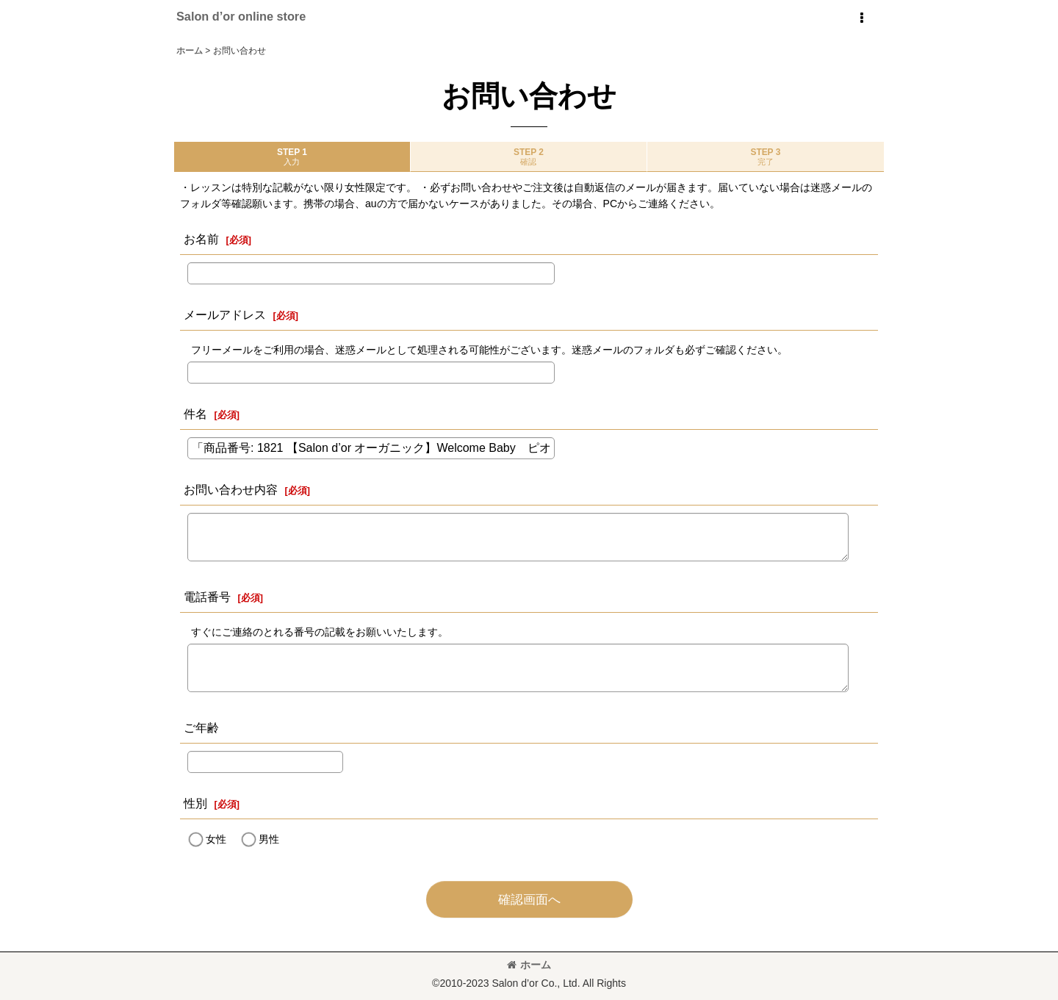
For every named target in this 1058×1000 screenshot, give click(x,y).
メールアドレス (225, 314)
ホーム (529, 965)
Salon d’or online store (241, 16)
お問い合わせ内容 (231, 489)
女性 (216, 839)
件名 (195, 413)
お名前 (201, 238)
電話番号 (207, 596)
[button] (861, 18)
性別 (195, 803)
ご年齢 (201, 727)
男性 (269, 839)
